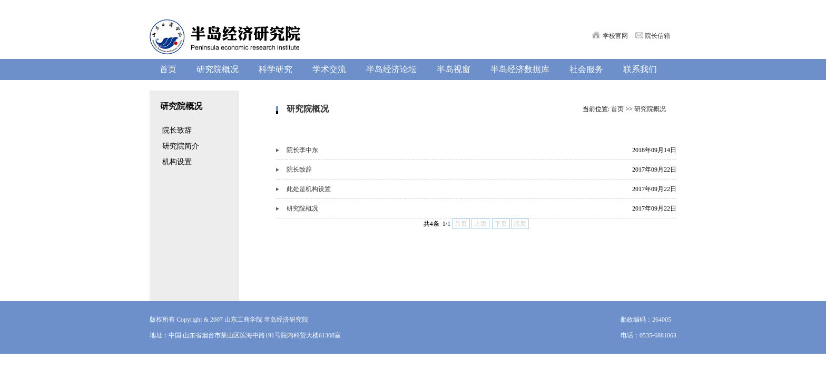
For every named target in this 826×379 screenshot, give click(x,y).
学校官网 (615, 35)
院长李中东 (302, 150)
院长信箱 (657, 35)
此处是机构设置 (309, 189)
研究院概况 (650, 109)
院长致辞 (299, 169)
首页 (617, 109)
